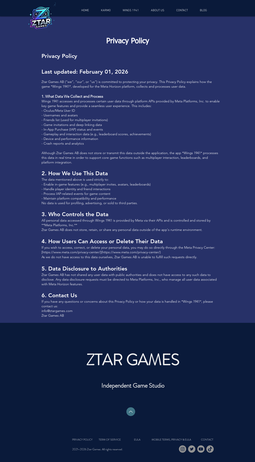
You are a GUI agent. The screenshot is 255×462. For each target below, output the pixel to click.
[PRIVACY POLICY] (85, 439)
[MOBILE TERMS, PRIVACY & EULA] (171, 439)
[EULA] (137, 439)
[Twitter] (191, 449)
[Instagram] (182, 449)
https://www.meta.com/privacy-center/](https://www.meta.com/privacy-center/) (101, 252)
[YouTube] (201, 449)
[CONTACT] (207, 439)
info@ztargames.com (57, 311)
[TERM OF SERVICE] (109, 439)
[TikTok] (210, 449)
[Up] (130, 411)
